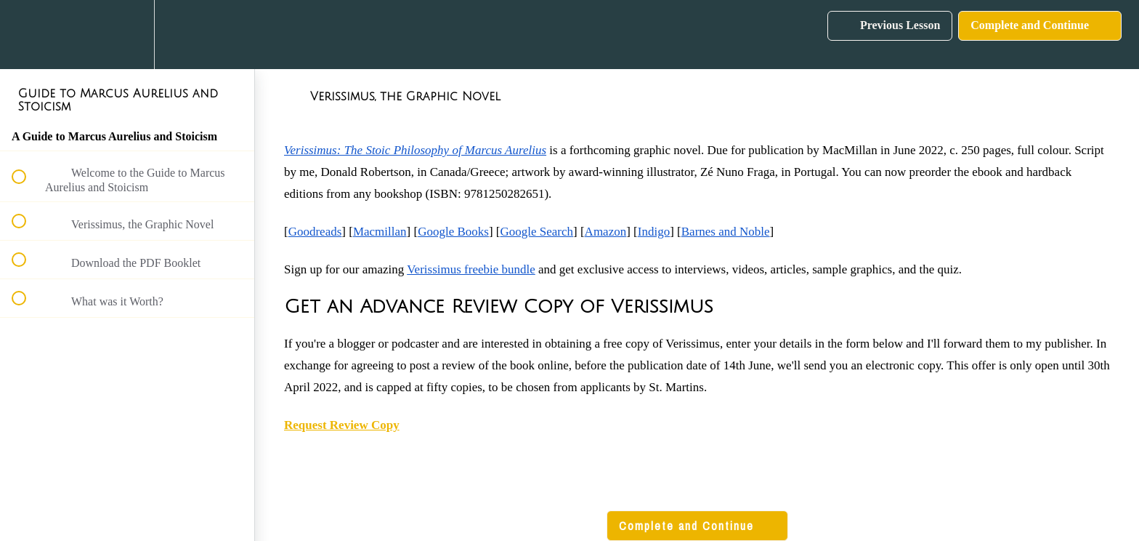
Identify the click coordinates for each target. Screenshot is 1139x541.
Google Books (453, 232)
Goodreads (315, 232)
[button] (27, 34)
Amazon (606, 232)
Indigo (654, 232)
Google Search (536, 232)
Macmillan (380, 232)
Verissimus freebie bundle (471, 269)
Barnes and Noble (725, 232)
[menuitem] (127, 34)
